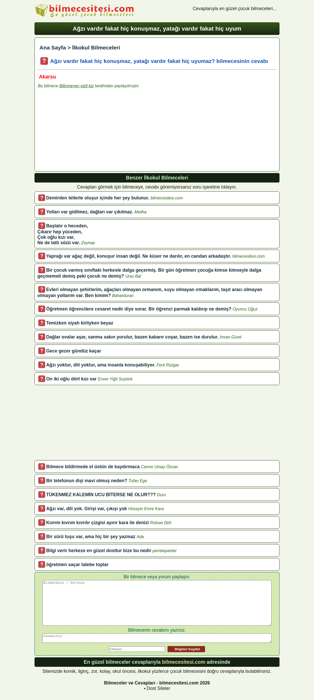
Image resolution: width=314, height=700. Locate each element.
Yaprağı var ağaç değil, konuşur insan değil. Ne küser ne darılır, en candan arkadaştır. (138, 256)
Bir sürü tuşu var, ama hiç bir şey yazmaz (90, 536)
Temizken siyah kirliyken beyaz (79, 323)
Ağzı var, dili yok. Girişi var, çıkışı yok (86, 508)
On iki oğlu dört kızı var (71, 378)
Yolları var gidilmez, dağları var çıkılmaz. (89, 211)
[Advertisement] (157, 132)
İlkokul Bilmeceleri (96, 47)
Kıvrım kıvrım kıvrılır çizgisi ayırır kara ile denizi (97, 522)
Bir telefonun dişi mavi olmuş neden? (86, 480)
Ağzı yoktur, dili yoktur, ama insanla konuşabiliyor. (100, 364)
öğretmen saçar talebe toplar (77, 564)
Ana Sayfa (52, 47)
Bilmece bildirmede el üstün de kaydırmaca (93, 466)
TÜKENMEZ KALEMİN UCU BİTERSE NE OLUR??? (101, 494)
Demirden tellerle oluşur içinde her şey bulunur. (97, 197)
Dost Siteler (158, 688)
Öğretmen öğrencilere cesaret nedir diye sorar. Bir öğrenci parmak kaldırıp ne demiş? (138, 309)
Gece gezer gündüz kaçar (73, 350)
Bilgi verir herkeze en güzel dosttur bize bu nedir (98, 550)
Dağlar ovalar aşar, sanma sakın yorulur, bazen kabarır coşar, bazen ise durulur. (132, 337)
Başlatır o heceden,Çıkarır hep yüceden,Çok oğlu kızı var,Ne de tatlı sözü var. (62, 234)
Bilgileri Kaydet (186, 649)
